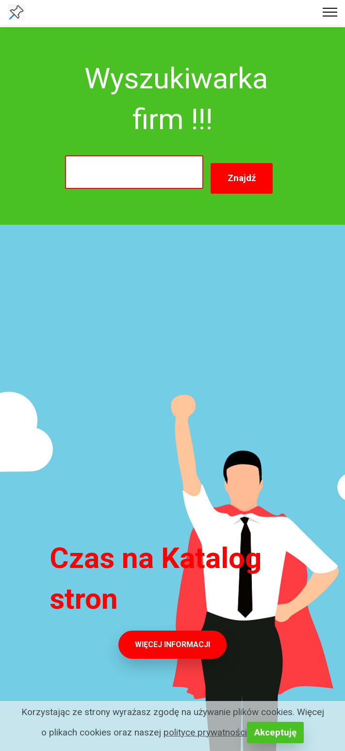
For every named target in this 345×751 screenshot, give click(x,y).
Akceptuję (275, 732)
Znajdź (242, 178)
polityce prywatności (205, 732)
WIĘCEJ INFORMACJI (172, 644)
